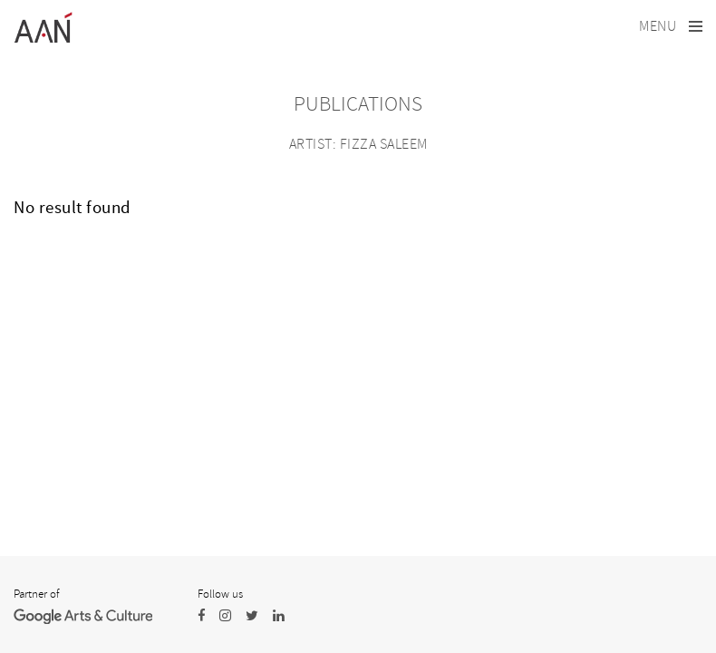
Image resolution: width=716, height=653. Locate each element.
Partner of (36, 594)
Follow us (220, 594)
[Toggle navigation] (670, 26)
